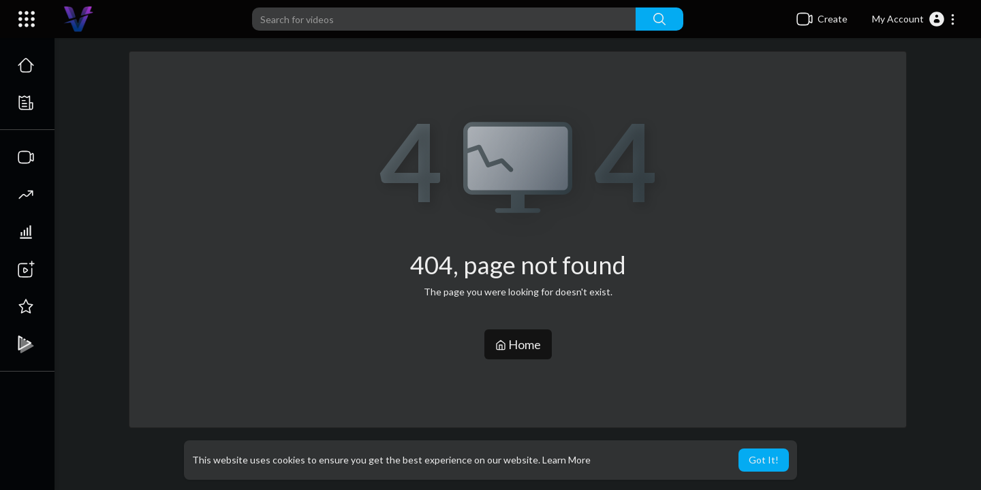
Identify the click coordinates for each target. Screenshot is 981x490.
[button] (914, 19)
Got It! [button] (764, 460)
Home (518, 344)
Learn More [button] (566, 460)
